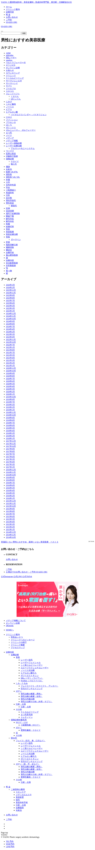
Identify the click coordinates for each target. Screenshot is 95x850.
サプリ (9, 86)
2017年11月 (11, 444)
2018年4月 (10, 431)
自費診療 (15, 655)
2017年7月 (10, 454)
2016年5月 (10, 488)
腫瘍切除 (10, 247)
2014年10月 (11, 537)
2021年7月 (10, 353)
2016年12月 (11, 470)
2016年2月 (10, 496)
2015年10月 (11, 506)
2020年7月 (10, 379)
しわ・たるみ (22, 683)
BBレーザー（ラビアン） (32, 678)
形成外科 (10, 193)
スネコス (10, 91)
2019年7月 (10, 402)
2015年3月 (10, 524)
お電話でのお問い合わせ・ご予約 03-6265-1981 (26, 572)
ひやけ (9, 117)
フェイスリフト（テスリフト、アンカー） (39, 686)
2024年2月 (10, 332)
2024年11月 (11, 316)
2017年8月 (10, 451)
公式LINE (17, 576)
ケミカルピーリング (15, 78)
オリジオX (10, 65)
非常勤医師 (11, 265)
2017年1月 (10, 467)
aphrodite (9, 55)
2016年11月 (11, 472)
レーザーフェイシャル (31, 662)
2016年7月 (10, 483)
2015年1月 (10, 529)
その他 (19, 709)
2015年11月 (11, 503)
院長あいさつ (17, 637)
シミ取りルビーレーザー (32, 665)
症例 (8, 208)
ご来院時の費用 (18, 789)
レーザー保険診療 (14, 143)
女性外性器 (11, 185)
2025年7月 (10, 300)
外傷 (8, 180)
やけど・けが (22, 722)
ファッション (12, 120)
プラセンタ (11, 122)
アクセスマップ (18, 647)
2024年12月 (11, 313)
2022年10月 (11, 342)
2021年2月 (10, 363)
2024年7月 (10, 326)
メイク (9, 135)
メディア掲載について (16, 620)
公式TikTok (27, 576)
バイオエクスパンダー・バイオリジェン (29, 115)
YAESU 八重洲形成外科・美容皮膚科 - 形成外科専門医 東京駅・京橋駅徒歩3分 (36, 2)
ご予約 (9, 20)
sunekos (9, 60)
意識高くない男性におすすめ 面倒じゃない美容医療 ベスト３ (29, 542)
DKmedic (10, 626)
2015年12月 (11, 501)
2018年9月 (10, 418)
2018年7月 (10, 423)
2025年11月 (11, 293)
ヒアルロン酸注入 (29, 673)
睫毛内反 (10, 219)
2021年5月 (10, 355)
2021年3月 (10, 360)
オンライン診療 (13, 68)
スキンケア (21, 792)
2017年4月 (10, 462)
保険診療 (10, 159)
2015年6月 (10, 516)
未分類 (9, 198)
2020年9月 (10, 373)
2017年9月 (10, 449)
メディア (10, 138)
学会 (8, 187)
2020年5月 (10, 384)
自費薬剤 (20, 808)
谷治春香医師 (12, 263)
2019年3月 (10, 405)
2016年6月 (10, 485)
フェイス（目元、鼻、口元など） (31, 741)
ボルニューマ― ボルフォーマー (21, 130)
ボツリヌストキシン (30, 675)
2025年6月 (10, 303)
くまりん (15, 96)
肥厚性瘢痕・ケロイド (31, 730)
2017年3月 (10, 464)
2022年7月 (10, 345)
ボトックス (11, 128)
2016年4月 (10, 490)
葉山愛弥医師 (12, 255)
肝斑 (8, 242)
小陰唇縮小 (11, 190)
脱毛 (18, 800)
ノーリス (10, 107)
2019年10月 (11, 397)
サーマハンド (12, 83)
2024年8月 (10, 324)
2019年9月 (10, 399)
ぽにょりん (16, 99)
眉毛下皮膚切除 (13, 213)
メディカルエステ (24, 795)
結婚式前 (10, 226)
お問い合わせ (12, 17)
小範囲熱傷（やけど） (31, 725)
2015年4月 (10, 522)
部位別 (14, 738)
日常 (8, 195)
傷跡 (8, 167)
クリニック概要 (18, 645)
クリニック (11, 75)
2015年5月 (10, 519)
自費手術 (10, 252)
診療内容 (10, 12)
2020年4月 (10, 386)
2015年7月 (10, 514)
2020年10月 (11, 371)
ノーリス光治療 (28, 670)
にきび (9, 102)
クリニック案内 (13, 9)
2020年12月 (11, 368)
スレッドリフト (13, 94)
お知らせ (10, 70)
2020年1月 (10, 394)
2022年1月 (10, 347)
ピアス (9, 109)
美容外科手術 (22, 802)
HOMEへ (10, 630)
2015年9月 (10, 509)
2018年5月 (10, 428)
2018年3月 (10, 433)
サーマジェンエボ (14, 81)
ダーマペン (16, 239)
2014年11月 (11, 535)
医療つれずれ (12, 172)
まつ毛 (9, 133)
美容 (8, 229)
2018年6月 (10, 425)
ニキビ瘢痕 (11, 104)
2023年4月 (10, 337)
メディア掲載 (12, 141)
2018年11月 (11, 412)
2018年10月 (11, 415)
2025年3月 (10, 308)
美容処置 (20, 797)
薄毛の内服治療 (28, 699)
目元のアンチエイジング (32, 689)
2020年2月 (10, 392)
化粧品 (9, 169)
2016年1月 (10, 498)
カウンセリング (13, 73)
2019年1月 (10, 410)
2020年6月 (10, 381)
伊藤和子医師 (12, 156)
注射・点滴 (21, 704)
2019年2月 (10, 407)
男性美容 (10, 203)
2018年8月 (10, 420)
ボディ (19, 691)
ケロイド (15, 161)
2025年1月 (10, 311)
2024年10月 (11, 319)
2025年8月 (10, 298)
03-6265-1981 (11, 22)
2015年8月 (10, 511)
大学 (8, 182)
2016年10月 (11, 475)
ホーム (9, 7)
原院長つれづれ (13, 177)
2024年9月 (10, 321)
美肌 (8, 237)
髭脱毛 (14, 206)
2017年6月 (10, 457)
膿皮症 (9, 250)
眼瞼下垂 (10, 216)
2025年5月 (10, 306)
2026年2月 (10, 287)
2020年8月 (10, 376)
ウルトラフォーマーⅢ (16, 62)
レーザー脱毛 (27, 660)
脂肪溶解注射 (12, 245)
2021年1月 (10, 366)
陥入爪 (14, 164)
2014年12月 (11, 532)
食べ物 (9, 271)
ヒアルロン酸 (12, 112)
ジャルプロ (11, 89)
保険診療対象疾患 (19, 720)
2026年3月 (10, 285)
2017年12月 (11, 441)
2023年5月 (10, 334)
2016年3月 (10, 493)
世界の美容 (11, 154)
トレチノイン (27, 717)
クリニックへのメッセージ (23, 640)
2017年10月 (11, 446)
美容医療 (10, 232)
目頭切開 (10, 211)
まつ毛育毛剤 (27, 715)
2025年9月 (10, 295)
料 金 (8, 15)
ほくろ (9, 125)
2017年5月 (10, 459)
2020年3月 (10, 389)
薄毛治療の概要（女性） (32, 696)
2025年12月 (11, 290)
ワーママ (10, 151)
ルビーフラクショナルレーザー (34, 668)
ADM (8, 53)
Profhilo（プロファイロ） (32, 681)
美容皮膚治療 (12, 234)
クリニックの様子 (19, 642)
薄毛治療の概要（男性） (32, 694)
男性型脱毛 (11, 200)
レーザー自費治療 (14, 146)
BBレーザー (11, 58)
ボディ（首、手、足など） (28, 764)
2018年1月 (10, 438)
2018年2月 (10, 436)
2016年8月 (10, 480)
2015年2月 (10, 527)
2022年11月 (11, 339)
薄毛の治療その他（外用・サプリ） (36, 702)
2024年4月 (10, 329)
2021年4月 (10, 358)
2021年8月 (10, 350)
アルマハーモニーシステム (23, 148)
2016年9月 (10, 477)
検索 (24, 33)
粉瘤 (8, 224)
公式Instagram (7, 576)
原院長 (9, 174)
